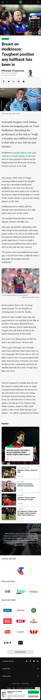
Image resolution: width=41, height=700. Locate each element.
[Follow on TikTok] (26, 661)
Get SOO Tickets (33, 692)
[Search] (38, 2)
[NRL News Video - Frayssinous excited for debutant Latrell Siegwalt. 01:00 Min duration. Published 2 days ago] (20, 486)
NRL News (5, 39)
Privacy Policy (25, 683)
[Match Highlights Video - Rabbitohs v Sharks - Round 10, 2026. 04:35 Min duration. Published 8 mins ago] (20, 472)
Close (37, 688)
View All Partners (20, 652)
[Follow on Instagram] (38, 661)
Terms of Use (16, 683)
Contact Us (20, 688)
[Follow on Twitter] (34, 661)
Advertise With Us (29, 688)
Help (14, 688)
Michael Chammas (13, 70)
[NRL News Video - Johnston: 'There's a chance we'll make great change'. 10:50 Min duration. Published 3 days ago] (20, 500)
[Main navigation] (3, 2)
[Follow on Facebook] (30, 661)
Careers (9, 688)
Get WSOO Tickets (33, 696)
